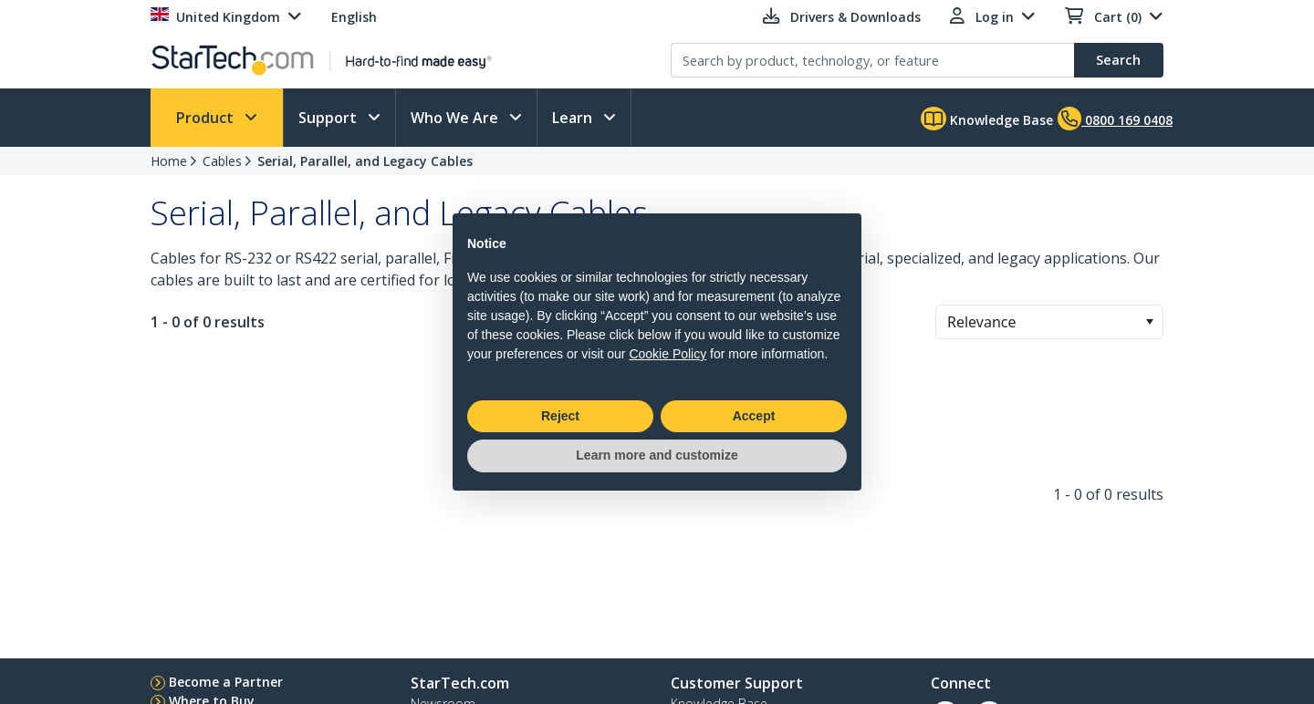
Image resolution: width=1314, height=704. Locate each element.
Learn (574, 118)
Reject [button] (560, 416)
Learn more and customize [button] (656, 455)
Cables (222, 161)
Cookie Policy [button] (667, 354)
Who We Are (456, 118)
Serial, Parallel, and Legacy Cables (365, 161)
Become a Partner (226, 681)
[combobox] (1049, 322)
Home (169, 161)
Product (206, 118)
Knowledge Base (987, 118)
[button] (1149, 321)
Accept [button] (754, 416)
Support (329, 118)
